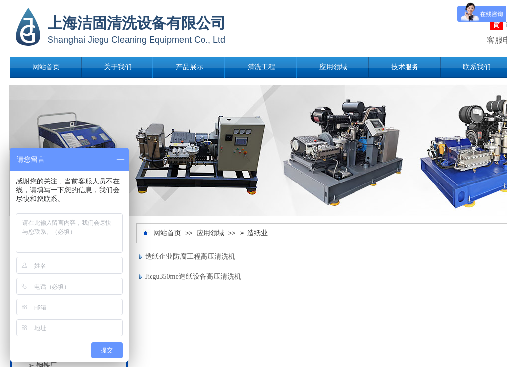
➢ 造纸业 (253, 233)
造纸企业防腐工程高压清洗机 (190, 256)
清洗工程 (261, 67)
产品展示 (189, 67)
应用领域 (333, 67)
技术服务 (405, 67)
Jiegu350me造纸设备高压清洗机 (193, 276)
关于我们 (118, 67)
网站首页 (46, 67)
